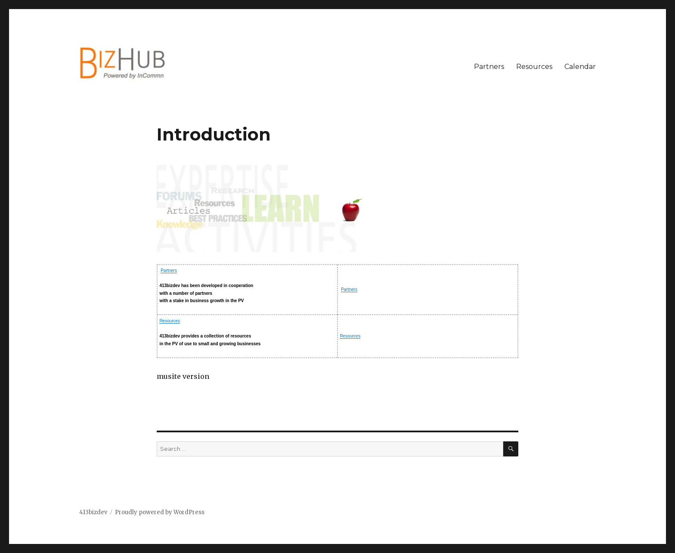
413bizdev (93, 512)
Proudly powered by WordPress (159, 512)
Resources (534, 66)
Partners (489, 66)
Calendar (580, 66)
